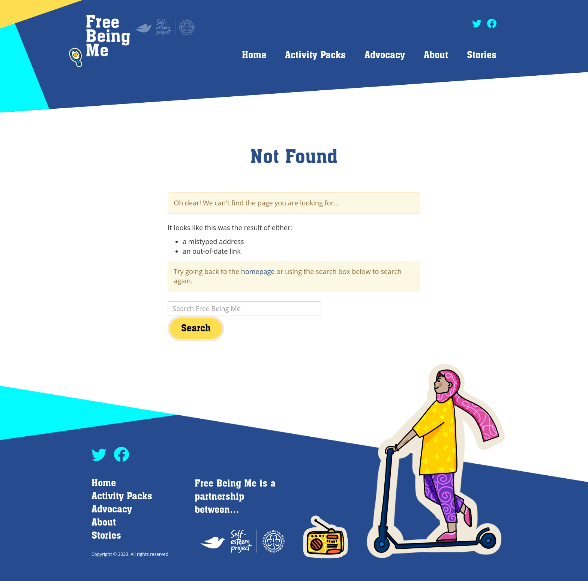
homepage (258, 271)
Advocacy (384, 55)
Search (196, 328)
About (436, 55)
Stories (481, 55)
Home (254, 55)
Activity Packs (315, 55)
